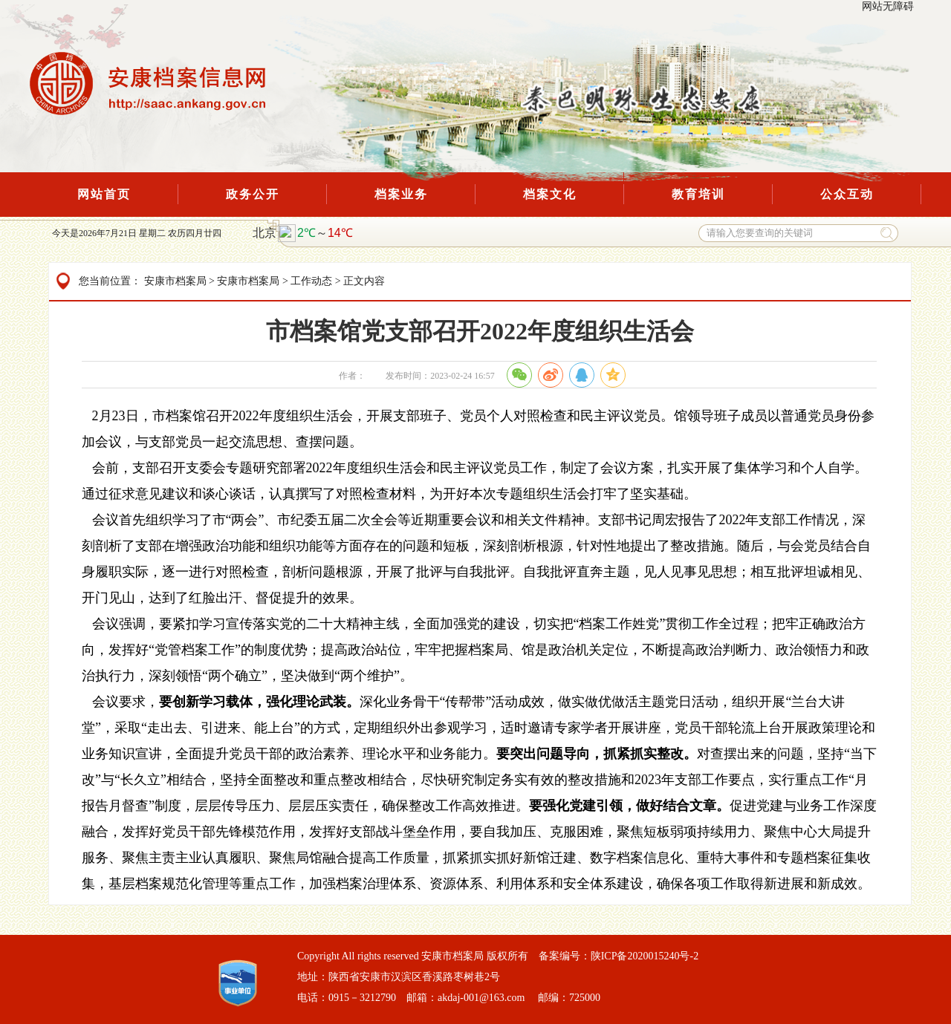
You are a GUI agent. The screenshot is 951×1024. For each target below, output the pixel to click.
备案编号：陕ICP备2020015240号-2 (618, 956)
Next (280, 26)
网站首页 (104, 194)
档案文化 (550, 194)
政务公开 (252, 194)
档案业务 (401, 194)
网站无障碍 (888, 6)
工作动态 (311, 281)
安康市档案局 (175, 281)
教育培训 (698, 194)
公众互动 (847, 194)
